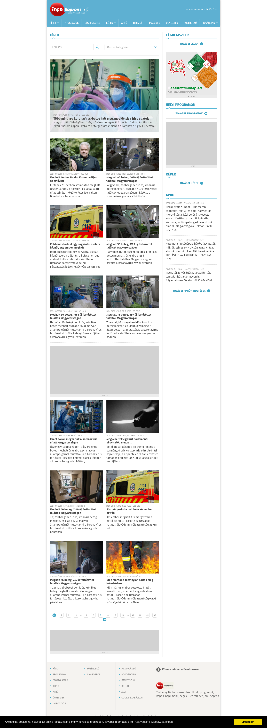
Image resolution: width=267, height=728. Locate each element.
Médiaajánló (128, 669)
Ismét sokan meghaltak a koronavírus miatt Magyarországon (73, 441)
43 (133, 615)
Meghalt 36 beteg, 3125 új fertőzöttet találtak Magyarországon (129, 246)
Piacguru (154, 23)
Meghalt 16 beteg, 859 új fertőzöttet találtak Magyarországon (128, 316)
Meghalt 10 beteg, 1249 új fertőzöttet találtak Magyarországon (73, 511)
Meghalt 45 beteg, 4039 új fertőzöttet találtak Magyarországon (129, 179)
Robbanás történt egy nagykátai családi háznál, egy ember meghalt (75, 246)
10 (123, 615)
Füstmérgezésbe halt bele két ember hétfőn (129, 511)
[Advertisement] (104, 370)
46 (155, 615)
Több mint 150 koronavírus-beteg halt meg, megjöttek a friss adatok (101, 118)
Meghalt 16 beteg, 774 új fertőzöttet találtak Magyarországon (72, 582)
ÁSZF (124, 692)
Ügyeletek (172, 23)
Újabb (54, 615)
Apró (124, 23)
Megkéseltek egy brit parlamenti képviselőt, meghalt (127, 441)
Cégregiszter (92, 23)
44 (140, 615)
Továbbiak (209, 23)
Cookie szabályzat (132, 698)
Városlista (87, 10)
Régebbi (105, 619)
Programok (72, 23)
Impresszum (128, 680)
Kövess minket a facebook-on (180, 669)
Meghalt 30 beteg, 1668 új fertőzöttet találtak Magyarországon (73, 316)
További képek (189, 183)
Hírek (53, 23)
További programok (189, 113)
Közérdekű (190, 23)
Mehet (97, 47)
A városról (93, 674)
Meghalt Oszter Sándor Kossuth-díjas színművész (73, 179)
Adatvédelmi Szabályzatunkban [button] (154, 721)
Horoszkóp (59, 703)
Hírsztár (138, 23)
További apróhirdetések (189, 290)
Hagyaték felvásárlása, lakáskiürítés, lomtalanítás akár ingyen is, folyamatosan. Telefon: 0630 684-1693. (189, 277)
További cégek (189, 43)
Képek (109, 23)
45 (147, 615)
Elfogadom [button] (248, 721)
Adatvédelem (128, 674)
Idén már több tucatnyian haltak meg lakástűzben (129, 582)
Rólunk (125, 686)
